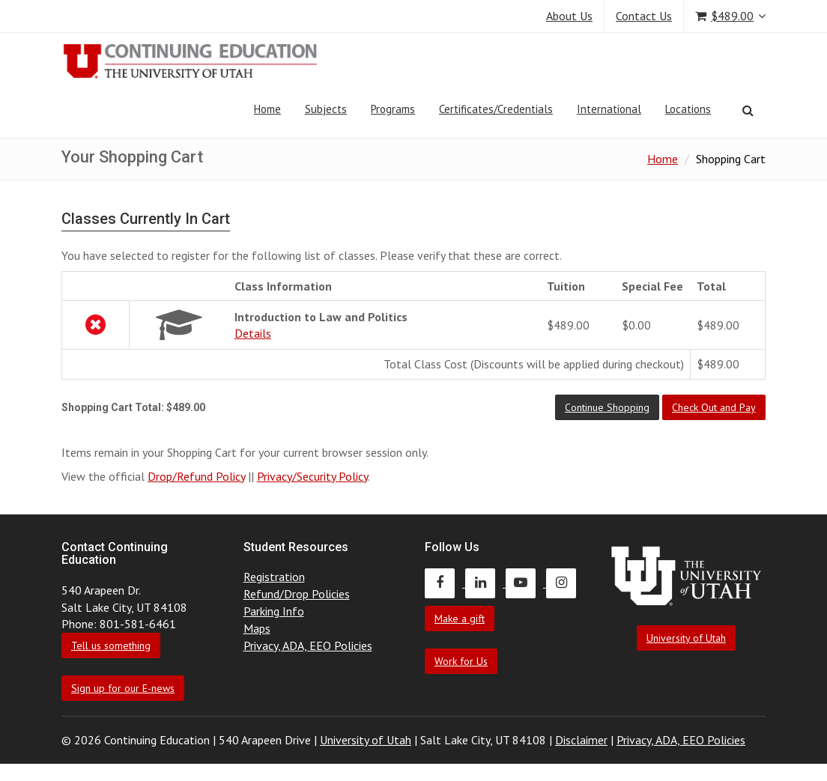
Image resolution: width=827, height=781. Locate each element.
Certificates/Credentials (496, 109)
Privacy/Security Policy (312, 476)
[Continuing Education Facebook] (445, 582)
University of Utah (686, 638)
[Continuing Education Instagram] (565, 582)
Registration (274, 576)
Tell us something (111, 645)
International (609, 109)
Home (267, 109)
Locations (688, 109)
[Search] (748, 110)
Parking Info (273, 611)
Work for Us (461, 661)
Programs (393, 109)
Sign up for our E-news (123, 688)
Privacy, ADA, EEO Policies (307, 645)
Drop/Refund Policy (196, 476)
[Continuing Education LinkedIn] (485, 582)
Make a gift (459, 618)
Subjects (326, 109)
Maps (256, 628)
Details (252, 333)
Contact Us (644, 15)
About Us (569, 15)
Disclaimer (581, 739)
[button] (607, 407)
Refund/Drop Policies (296, 593)
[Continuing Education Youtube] (526, 582)
